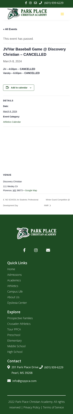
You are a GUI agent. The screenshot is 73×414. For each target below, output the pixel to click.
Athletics (12, 286)
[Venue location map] (36, 149)
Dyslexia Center (17, 303)
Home (11, 269)
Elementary (14, 340)
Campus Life (15, 291)
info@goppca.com (21, 380)
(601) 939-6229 (51, 366)
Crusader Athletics (19, 324)
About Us (13, 297)
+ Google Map (30, 190)
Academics (14, 280)
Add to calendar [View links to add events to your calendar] (19, 87)
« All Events (10, 29)
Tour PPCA (14, 329)
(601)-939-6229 (53, 3)
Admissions (14, 275)
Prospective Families (20, 318)
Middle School (16, 346)
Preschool (13, 335)
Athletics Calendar (12, 122)
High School (15, 352)
